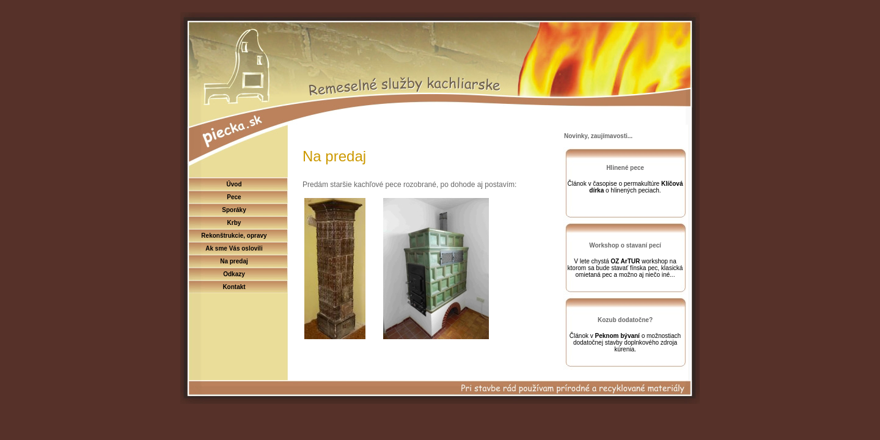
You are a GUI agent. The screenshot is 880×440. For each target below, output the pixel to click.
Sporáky (234, 210)
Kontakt (233, 287)
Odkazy (234, 274)
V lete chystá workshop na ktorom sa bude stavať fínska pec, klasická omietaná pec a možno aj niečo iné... (625, 268)
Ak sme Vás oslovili (233, 248)
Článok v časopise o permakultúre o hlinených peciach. (625, 187)
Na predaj (234, 261)
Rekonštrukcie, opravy (233, 235)
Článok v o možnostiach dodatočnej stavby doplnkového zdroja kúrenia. (625, 342)
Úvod (234, 184)
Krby (234, 222)
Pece (234, 197)
